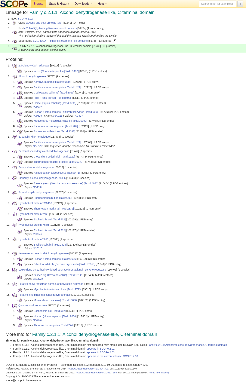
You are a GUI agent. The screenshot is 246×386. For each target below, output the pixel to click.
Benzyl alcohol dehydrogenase (36, 167)
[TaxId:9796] (69, 103)
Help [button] (102, 3)
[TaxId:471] (73, 172)
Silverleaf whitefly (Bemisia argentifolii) (56, 264)
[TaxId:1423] (59, 244)
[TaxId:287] (71, 126)
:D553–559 (96, 372)
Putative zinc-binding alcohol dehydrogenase (44, 294)
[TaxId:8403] (64, 97)
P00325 (57, 115)
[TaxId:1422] (74, 87)
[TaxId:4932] (91, 183)
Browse (38, 3)
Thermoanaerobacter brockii (50, 161)
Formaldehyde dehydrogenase (36, 192)
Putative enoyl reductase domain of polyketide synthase (50, 283)
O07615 (37, 248)
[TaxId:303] (65, 197)
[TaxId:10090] (79, 120)
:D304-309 (88, 368)
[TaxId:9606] (92, 111)
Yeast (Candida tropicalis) (49, 71)
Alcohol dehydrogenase (32, 76)
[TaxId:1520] (68, 156)
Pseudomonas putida (46, 197)
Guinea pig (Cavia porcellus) (50, 275)
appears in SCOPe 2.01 (101, 348)
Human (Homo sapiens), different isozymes (59, 111)
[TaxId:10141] (75, 275)
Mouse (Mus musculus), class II (52, 120)
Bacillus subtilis (43, 244)
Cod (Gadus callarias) (46, 92)
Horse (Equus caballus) (47, 103)
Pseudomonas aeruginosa (49, 126)
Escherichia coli (43, 219)
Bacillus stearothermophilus (50, 87)
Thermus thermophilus (47, 325)
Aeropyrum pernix (44, 81)
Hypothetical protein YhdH (33, 224)
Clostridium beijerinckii (47, 156)
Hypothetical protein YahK (33, 214)
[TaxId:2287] (68, 131)
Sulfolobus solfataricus (47, 131)
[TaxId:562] (59, 219)
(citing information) (159, 372)
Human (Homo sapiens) (48, 258)
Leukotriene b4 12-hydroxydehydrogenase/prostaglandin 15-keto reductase (62, 269)
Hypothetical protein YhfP (33, 239)
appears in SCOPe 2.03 (101, 352)
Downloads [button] (83, 3)
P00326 (37, 115)
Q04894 (37, 187)
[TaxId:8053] (67, 92)
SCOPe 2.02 (25, 18)
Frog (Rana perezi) (45, 97)
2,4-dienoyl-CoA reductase (33, 65)
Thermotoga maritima (46, 208)
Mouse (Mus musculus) (47, 300)
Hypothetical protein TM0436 (35, 203)
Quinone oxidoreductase (32, 305)
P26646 (37, 234)
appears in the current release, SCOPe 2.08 (112, 356)
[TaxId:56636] (63, 81)
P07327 (78, 115)
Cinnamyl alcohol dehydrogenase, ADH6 (42, 177)
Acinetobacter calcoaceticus (50, 172)
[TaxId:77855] (87, 264)
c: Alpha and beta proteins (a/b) (44, 22)
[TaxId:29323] (75, 161)
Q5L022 (37, 146)
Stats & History (59, 3)
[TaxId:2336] (67, 208)
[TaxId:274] (67, 325)
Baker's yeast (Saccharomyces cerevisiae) (58, 183)
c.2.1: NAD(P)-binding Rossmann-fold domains (60, 40)
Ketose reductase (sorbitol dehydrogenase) (43, 253)
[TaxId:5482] (71, 71)
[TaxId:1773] (74, 289)
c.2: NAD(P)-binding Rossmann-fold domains (50, 28)
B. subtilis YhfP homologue (34, 136)
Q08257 (37, 320)
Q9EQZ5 (38, 278)
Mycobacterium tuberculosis (50, 289)
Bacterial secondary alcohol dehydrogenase (43, 151)
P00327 (37, 106)
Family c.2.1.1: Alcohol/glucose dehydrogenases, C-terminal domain (187, 344)
